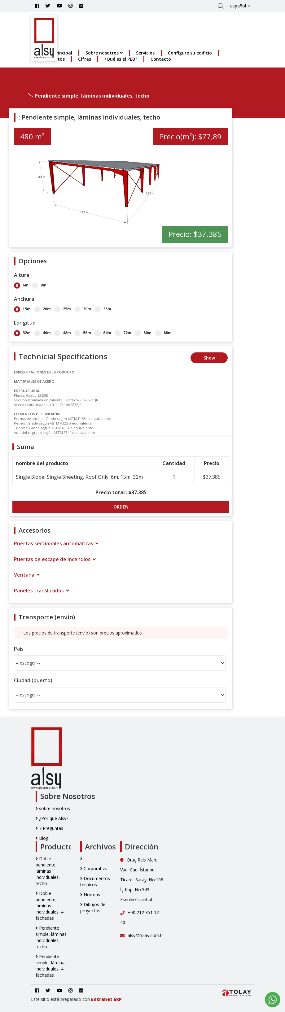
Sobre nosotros (104, 53)
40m (42, 332)
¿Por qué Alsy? (52, 818)
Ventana (27, 574)
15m (22, 309)
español (240, 6)
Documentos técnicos (95, 881)
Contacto (161, 59)
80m (143, 332)
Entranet (101, 999)
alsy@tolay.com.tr (141, 935)
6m (21, 285)
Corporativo (93, 868)
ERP (118, 999)
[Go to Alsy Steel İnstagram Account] (70, 5)
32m (22, 332)
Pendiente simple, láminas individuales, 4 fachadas (51, 965)
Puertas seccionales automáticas (56, 543)
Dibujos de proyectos (92, 907)
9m (39, 285)
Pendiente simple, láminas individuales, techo (51, 937)
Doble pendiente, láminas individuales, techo (48, 871)
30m (82, 309)
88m (163, 332)
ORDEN (121, 507)
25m (62, 309)
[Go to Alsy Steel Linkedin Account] (81, 5)
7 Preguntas (49, 828)
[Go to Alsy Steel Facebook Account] (37, 5)
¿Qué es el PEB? (120, 59)
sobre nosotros (53, 808)
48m (62, 332)
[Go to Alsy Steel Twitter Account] (48, 5)
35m (102, 309)
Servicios (145, 53)
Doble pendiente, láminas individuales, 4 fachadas (50, 905)
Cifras (84, 59)
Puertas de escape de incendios (55, 559)
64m (102, 332)
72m (123, 332)
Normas (90, 894)
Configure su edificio (190, 53)
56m (82, 332)
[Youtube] (59, 5)
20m (42, 309)
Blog (42, 838)
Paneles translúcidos (41, 590)
